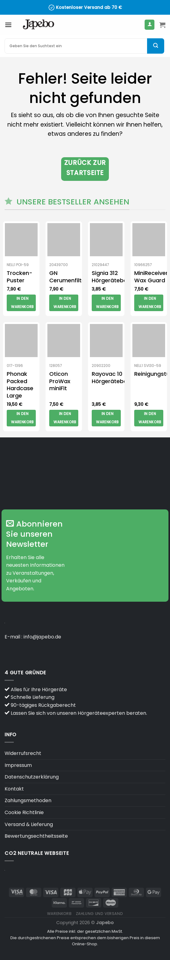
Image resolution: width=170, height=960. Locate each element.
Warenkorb (59, 913)
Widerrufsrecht (23, 753)
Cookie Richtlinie (24, 812)
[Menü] (8, 24)
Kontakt (14, 788)
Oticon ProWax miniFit (59, 381)
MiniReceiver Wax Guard (151, 276)
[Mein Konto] (149, 25)
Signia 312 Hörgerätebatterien (119, 276)
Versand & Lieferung (29, 824)
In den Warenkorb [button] (22, 303)
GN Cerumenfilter (68, 276)
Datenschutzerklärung (32, 776)
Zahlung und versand (99, 913)
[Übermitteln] (155, 46)
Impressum (18, 765)
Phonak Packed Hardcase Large (20, 384)
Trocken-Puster (19, 276)
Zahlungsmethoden (28, 800)
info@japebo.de (42, 636)
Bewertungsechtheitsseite (36, 836)
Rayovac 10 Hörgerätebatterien (119, 377)
